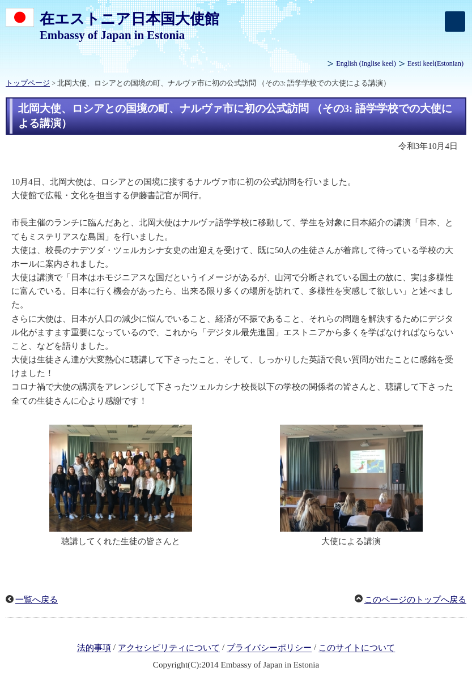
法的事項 (94, 648)
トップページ (28, 83)
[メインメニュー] (455, 21)
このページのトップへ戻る (415, 599)
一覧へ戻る (36, 599)
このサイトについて (356, 648)
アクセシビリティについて (169, 648)
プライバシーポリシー (269, 648)
